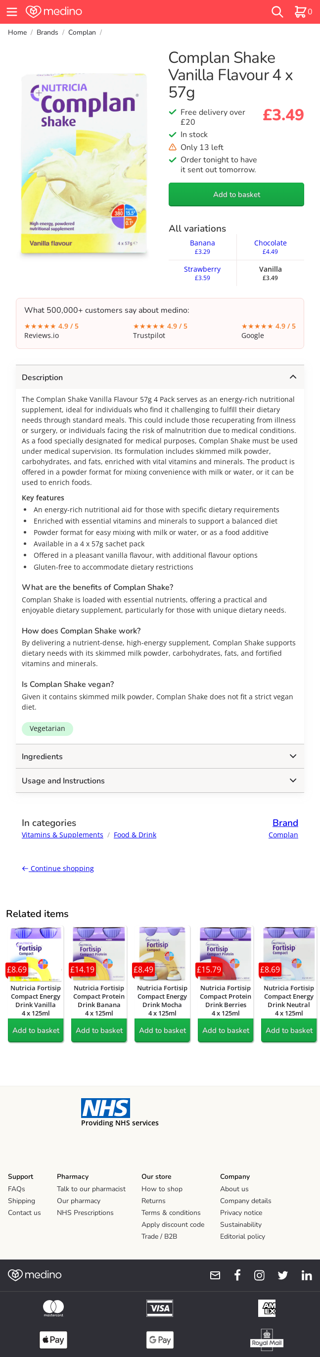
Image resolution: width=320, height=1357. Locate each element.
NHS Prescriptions (85, 1212)
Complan (82, 32)
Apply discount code (172, 1224)
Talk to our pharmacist (91, 1189)
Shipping (21, 1201)
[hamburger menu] (12, 12)
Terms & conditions (171, 1212)
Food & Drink (135, 834)
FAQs (16, 1189)
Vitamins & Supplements (62, 834)
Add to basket (236, 194)
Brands (47, 32)
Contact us (24, 1212)
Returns (153, 1201)
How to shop (162, 1189)
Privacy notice (241, 1212)
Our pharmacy (78, 1201)
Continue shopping (58, 868)
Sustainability (241, 1224)
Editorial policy (242, 1236)
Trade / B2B (159, 1236)
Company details (246, 1201)
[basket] (303, 12)
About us (234, 1189)
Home (17, 32)
